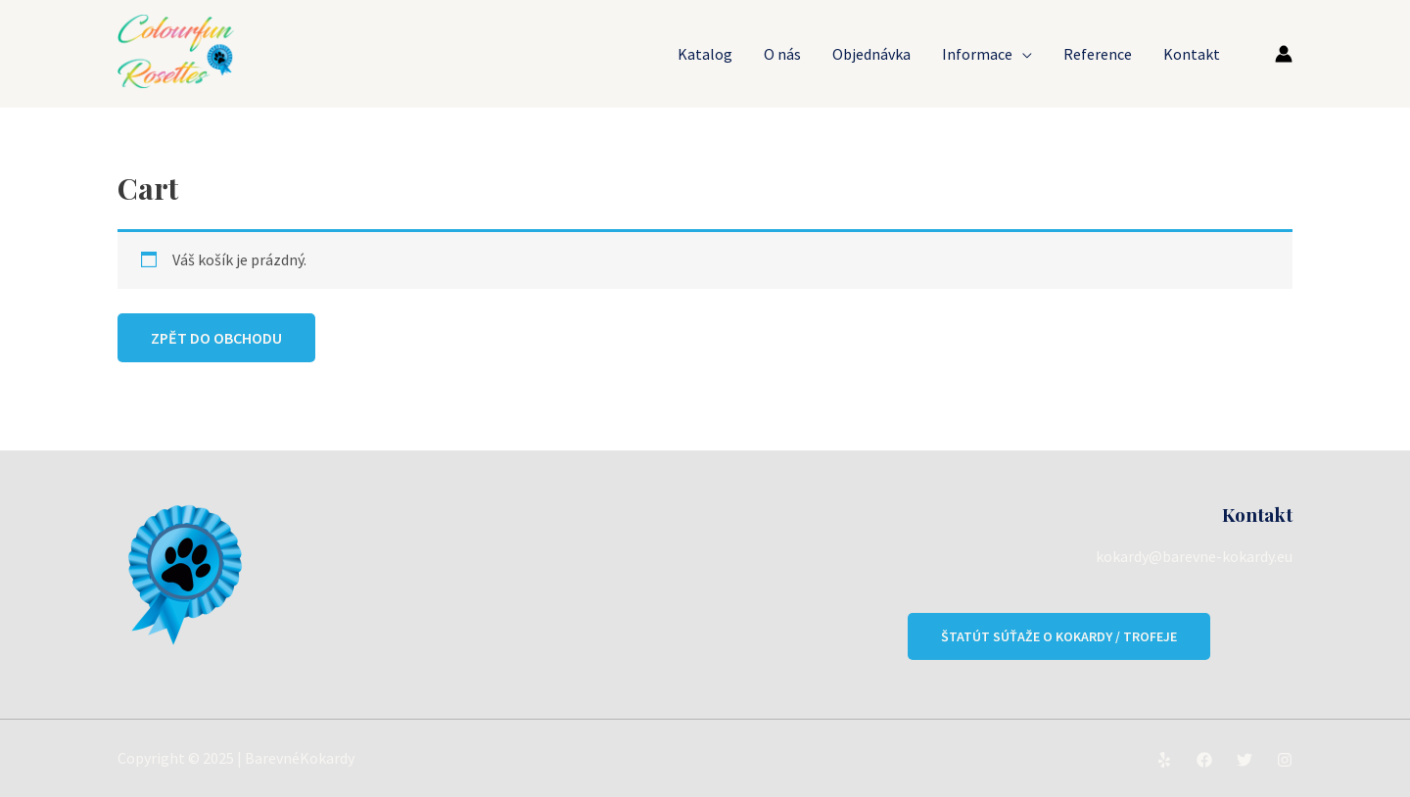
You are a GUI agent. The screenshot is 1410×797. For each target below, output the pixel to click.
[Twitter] (1244, 760)
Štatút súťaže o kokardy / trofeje (1059, 636)
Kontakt (1191, 54)
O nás (782, 54)
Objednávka (871, 54)
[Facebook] (1204, 760)
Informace (977, 54)
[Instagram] (1284, 760)
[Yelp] (1164, 760)
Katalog (705, 54)
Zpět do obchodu (216, 338)
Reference (1097, 54)
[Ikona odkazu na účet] (1283, 54)
